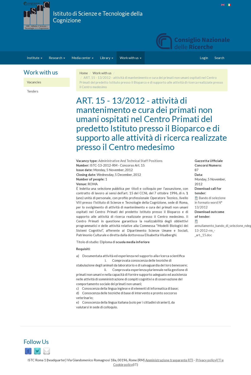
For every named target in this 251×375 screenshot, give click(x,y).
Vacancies (34, 82)
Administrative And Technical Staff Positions (130, 161)
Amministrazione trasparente (166, 360)
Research (57, 58)
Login (204, 58)
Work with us (130, 58)
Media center (83, 58)
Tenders (32, 91)
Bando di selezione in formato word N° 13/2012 (210, 202)
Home (83, 73)
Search (219, 58)
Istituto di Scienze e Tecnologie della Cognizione (98, 17)
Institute (34, 58)
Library (106, 58)
